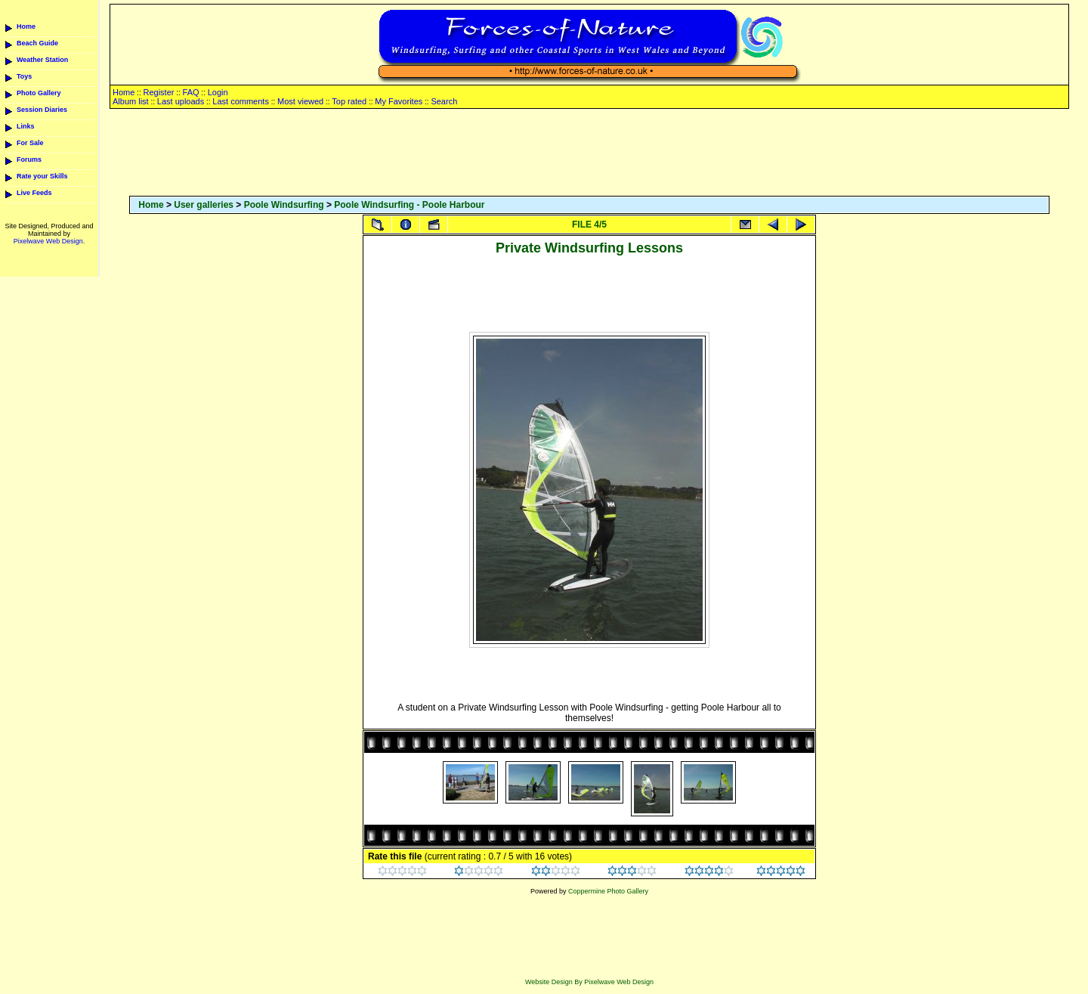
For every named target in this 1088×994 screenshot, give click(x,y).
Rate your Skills (42, 176)
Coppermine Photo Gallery (608, 891)
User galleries (203, 205)
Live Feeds (34, 193)
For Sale (30, 143)
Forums (29, 159)
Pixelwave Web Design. (49, 241)
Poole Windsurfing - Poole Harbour (409, 205)
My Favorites (398, 101)
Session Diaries (42, 109)
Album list (131, 101)
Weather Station (42, 59)
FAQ (191, 92)
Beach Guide (37, 43)
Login (218, 92)
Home (26, 26)
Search (444, 101)
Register (158, 92)
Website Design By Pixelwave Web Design (589, 982)
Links (26, 126)
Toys (24, 76)
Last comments (240, 101)
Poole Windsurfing (284, 205)
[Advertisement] (589, 153)
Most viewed (300, 101)
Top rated (349, 101)
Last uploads (180, 101)
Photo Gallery (39, 93)
